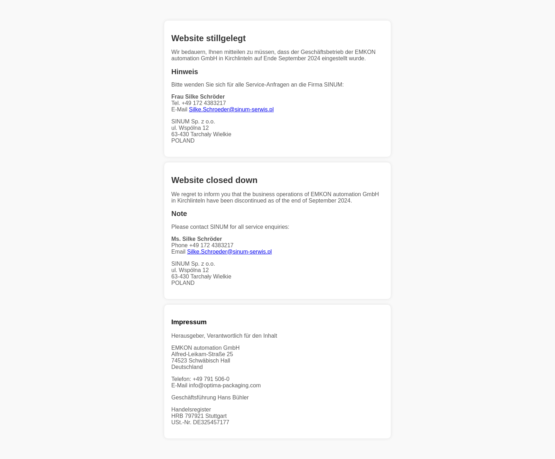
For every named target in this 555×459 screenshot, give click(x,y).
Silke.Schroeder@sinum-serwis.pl (231, 109)
